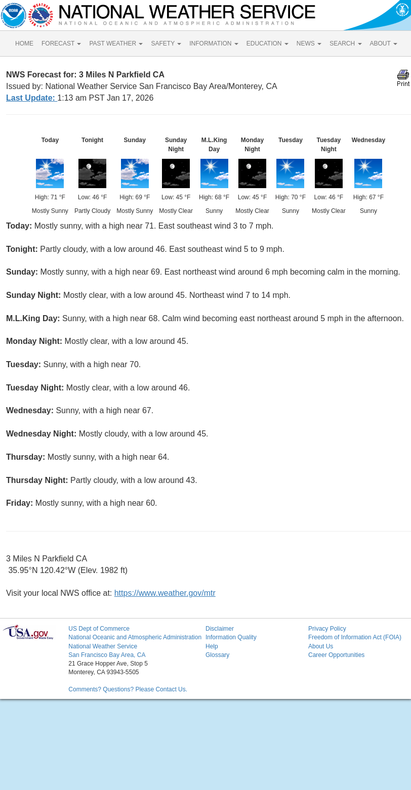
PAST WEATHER (116, 43)
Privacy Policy (327, 628)
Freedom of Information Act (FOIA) (354, 637)
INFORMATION (213, 43)
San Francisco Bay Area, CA (106, 655)
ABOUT (383, 43)
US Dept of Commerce (99, 628)
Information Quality (231, 637)
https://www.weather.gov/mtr (165, 593)
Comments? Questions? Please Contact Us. (127, 689)
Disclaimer (220, 628)
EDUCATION (267, 43)
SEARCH (345, 43)
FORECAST (61, 43)
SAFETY (166, 43)
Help (212, 646)
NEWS (309, 43)
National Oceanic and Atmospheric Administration (134, 637)
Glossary (217, 655)
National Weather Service (102, 646)
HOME (24, 43)
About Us (320, 646)
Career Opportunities (336, 655)
